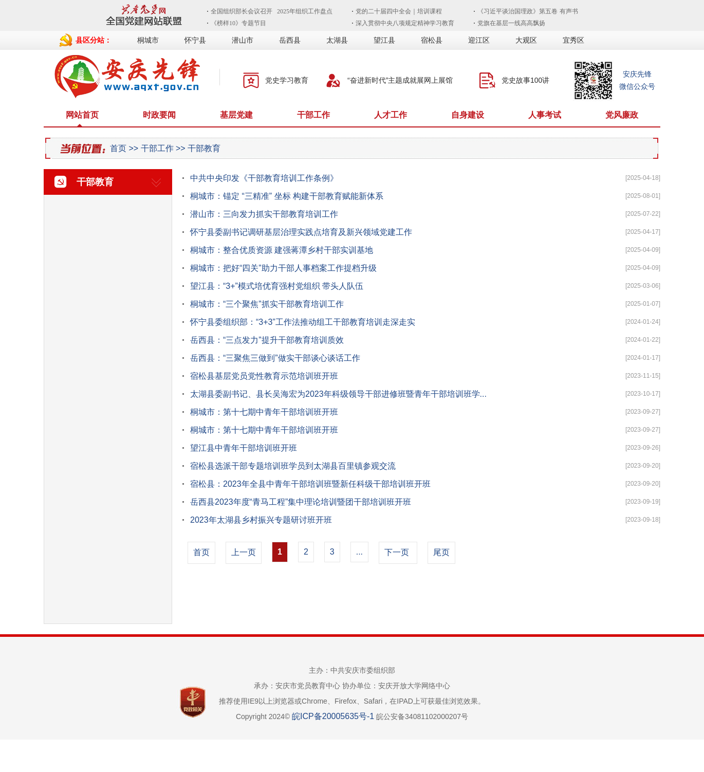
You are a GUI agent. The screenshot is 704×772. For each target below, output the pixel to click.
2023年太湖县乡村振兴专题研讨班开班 (261, 520)
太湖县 (337, 40)
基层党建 (236, 115)
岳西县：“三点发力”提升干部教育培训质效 (267, 340)
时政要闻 (159, 115)
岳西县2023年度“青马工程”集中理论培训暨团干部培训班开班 (300, 502)
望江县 (384, 40)
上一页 (243, 552)
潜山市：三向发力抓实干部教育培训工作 (264, 214)
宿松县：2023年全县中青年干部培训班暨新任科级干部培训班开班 (310, 484)
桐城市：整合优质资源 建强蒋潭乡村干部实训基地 (281, 250)
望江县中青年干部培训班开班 (243, 448)
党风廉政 (621, 115)
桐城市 (148, 40)
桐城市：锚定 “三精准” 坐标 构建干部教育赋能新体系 (286, 196)
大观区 (526, 40)
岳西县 (290, 40)
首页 (118, 148)
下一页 (396, 552)
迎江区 (479, 40)
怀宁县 (195, 40)
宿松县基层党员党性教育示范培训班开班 (264, 376)
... (359, 551)
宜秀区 (573, 40)
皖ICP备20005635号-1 (333, 716)
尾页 (441, 552)
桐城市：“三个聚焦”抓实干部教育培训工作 (267, 304)
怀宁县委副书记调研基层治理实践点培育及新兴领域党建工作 (301, 232)
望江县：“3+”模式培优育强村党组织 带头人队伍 (276, 286)
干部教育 (204, 148)
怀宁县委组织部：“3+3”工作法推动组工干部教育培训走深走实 (302, 322)
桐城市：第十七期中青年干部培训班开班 (264, 412)
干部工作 (313, 115)
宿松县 (431, 40)
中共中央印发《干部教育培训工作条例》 (264, 178)
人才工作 (390, 115)
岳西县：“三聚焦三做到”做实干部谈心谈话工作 (275, 358)
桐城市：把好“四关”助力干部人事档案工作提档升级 (283, 268)
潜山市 (242, 40)
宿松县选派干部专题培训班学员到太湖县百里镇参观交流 (293, 466)
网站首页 (82, 115)
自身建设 (467, 115)
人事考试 (544, 115)
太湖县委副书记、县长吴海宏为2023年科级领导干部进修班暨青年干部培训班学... (338, 394)
